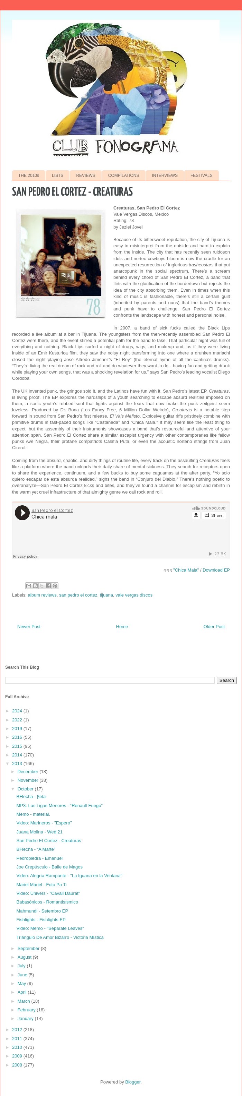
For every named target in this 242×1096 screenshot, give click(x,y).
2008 (18, 1065)
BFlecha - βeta (31, 796)
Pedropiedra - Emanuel (39, 858)
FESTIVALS (201, 175)
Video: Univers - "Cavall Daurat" (48, 893)
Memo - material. (33, 814)
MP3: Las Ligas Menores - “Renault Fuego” (59, 805)
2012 (18, 1029)
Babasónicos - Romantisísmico (47, 902)
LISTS (57, 175)
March (24, 1001)
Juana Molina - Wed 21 (39, 831)
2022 (18, 719)
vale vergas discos (133, 595)
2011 (18, 1038)
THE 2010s (28, 175)
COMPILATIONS (123, 175)
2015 (18, 746)
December (29, 771)
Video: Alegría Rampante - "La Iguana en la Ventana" (69, 875)
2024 (18, 710)
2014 (18, 754)
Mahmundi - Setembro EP (42, 911)
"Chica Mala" (186, 570)
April (23, 992)
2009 (18, 1056)
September (29, 948)
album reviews (42, 595)
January (26, 1018)
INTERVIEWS (165, 175)
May (22, 983)
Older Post (214, 626)
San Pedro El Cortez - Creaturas (48, 840)
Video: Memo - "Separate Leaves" (50, 928)
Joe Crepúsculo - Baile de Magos (49, 867)
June (23, 974)
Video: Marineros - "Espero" (44, 822)
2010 (18, 1047)
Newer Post (28, 626)
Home (122, 626)
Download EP (216, 570)
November (29, 780)
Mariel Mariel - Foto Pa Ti (41, 884)
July (22, 965)
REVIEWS (85, 175)
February (27, 1009)
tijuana (106, 595)
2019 (18, 728)
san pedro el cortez (78, 595)
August (25, 957)
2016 (18, 737)
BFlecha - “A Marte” (35, 849)
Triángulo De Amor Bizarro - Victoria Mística (59, 937)
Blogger (132, 1082)
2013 (18, 763)
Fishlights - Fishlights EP (40, 919)
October (26, 788)
